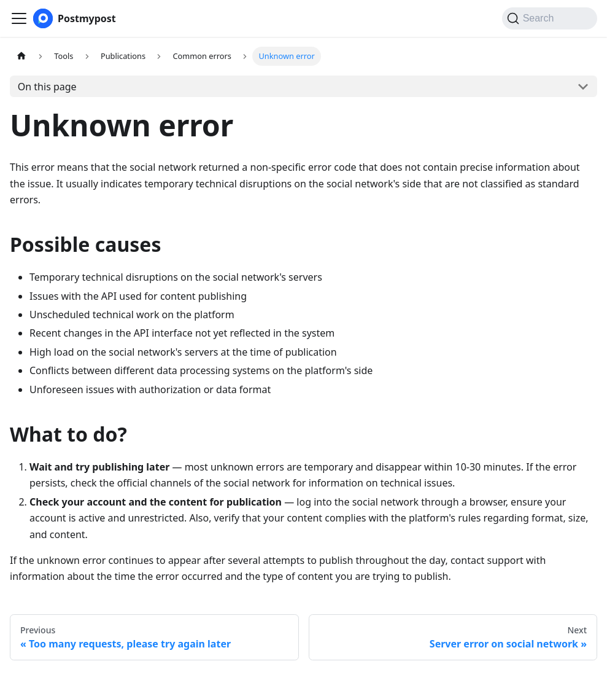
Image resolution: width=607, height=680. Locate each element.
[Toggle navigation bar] (19, 18)
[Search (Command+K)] (549, 18)
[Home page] (21, 56)
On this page (47, 86)
